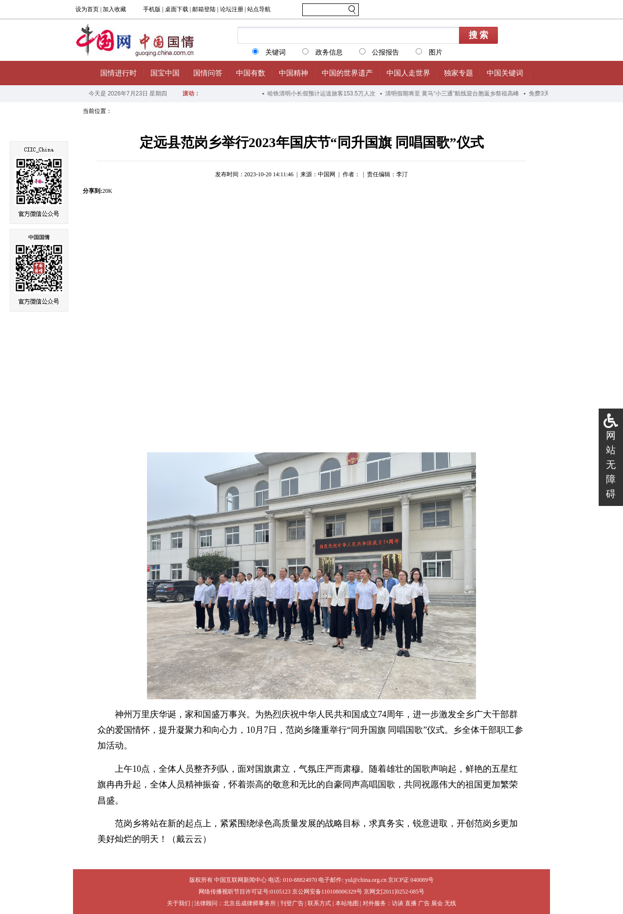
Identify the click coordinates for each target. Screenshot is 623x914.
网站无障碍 (611, 464)
